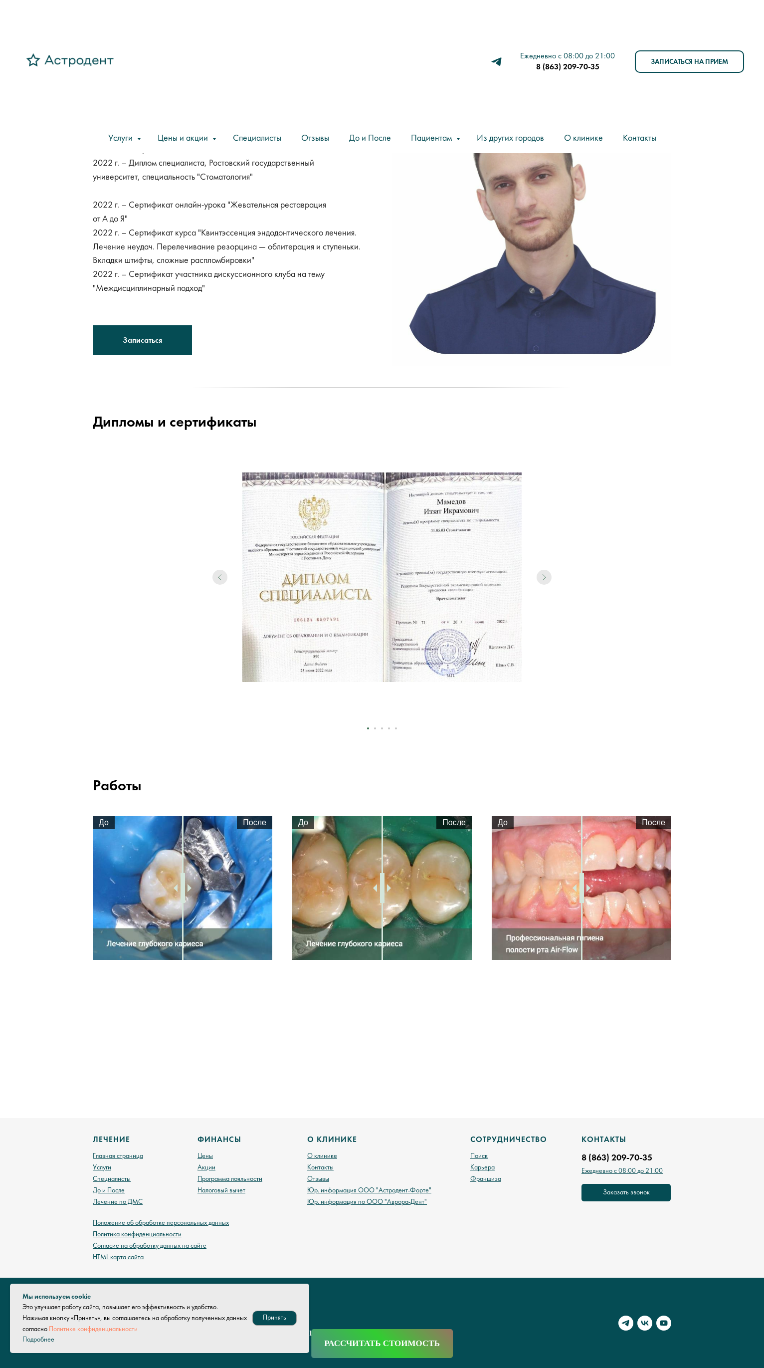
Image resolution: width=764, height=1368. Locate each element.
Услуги (121, 138)
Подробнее (38, 1340)
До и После (370, 138)
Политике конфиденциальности (93, 1329)
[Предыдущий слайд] (219, 594)
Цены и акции (184, 138)
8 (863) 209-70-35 (567, 66)
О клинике (583, 138)
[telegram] (496, 61)
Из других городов (510, 138)
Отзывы (315, 138)
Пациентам (432, 138)
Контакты (639, 138)
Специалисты (257, 138)
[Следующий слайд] (544, 594)
